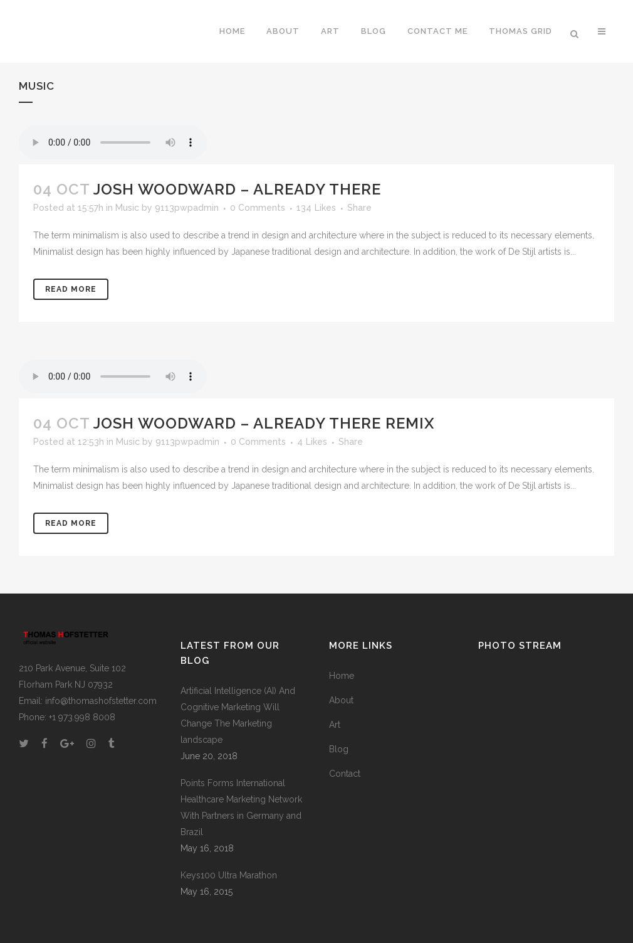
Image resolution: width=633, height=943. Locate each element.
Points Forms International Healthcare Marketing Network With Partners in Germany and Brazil (241, 807)
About (341, 700)
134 (316, 207)
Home (341, 676)
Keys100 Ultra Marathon (228, 875)
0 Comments (257, 208)
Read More (71, 289)
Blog (338, 749)
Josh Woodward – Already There (237, 189)
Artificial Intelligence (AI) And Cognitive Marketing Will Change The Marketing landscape (237, 715)
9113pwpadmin (187, 208)
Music (127, 208)
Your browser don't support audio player (113, 142)
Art (334, 725)
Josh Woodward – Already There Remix (263, 423)
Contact (344, 774)
